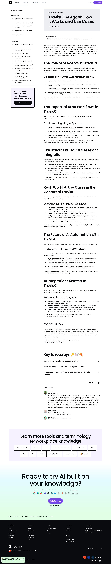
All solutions (12, 537)
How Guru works (13, 530)
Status (48, 530)
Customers (31, 530)
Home (10, 516)
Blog (29, 539)
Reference (15, 516)
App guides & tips (23, 516)
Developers (31, 535)
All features (11, 535)
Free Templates (70, 541)
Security (49, 533)
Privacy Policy (13, 561)
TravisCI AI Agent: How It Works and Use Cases (40, 516)
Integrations (12, 533)
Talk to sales (98, 2)
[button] (17, 2)
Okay (21, 559)
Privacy (32, 559)
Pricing (44, 2)
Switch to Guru (70, 539)
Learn (29, 528)
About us (68, 530)
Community (31, 537)
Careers (68, 528)
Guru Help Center (51, 528)
